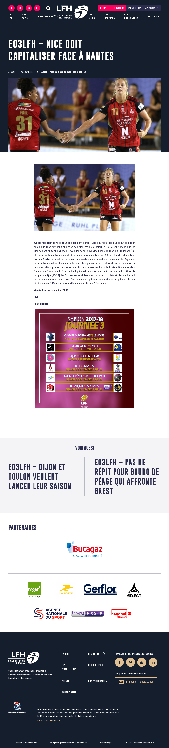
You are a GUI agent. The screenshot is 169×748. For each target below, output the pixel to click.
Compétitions (45, 16)
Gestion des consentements (26, 742)
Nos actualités (28, 71)
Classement (151, 8)
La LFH (10, 16)
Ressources (154, 16)
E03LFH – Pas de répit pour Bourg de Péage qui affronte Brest (127, 476)
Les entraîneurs (131, 16)
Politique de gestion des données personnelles (68, 742)
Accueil (11, 71)
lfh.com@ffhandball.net (136, 681)
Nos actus (25, 16)
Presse (65, 680)
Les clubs (91, 16)
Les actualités (96, 653)
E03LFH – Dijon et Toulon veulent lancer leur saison (39, 477)
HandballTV (117, 8)
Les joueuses (109, 16)
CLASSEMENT (41, 304)
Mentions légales (106, 742)
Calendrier (134, 8)
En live (66, 653)
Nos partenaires (97, 680)
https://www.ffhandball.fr (48, 720)
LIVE (103, 8)
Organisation (69, 692)
